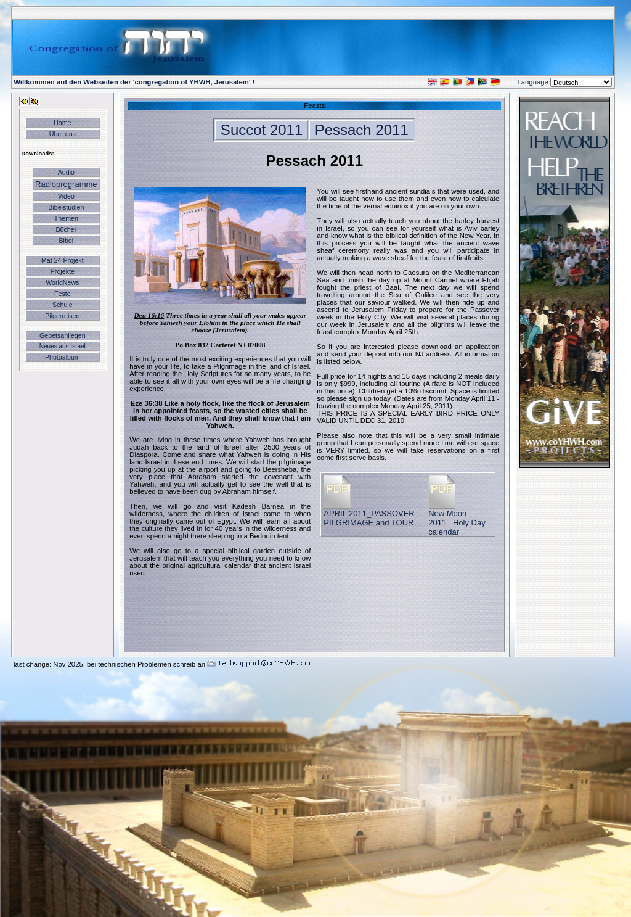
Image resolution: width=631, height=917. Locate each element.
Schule (62, 304)
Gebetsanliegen (62, 335)
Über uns (62, 134)
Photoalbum (62, 357)
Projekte (63, 271)
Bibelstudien (66, 207)
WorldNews (62, 282)
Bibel (66, 240)
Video (66, 196)
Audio (66, 172)
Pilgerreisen (62, 315)
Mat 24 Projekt (62, 260)
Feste (62, 293)
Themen (66, 218)
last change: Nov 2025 (48, 664)
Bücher (65, 229)
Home (62, 122)
